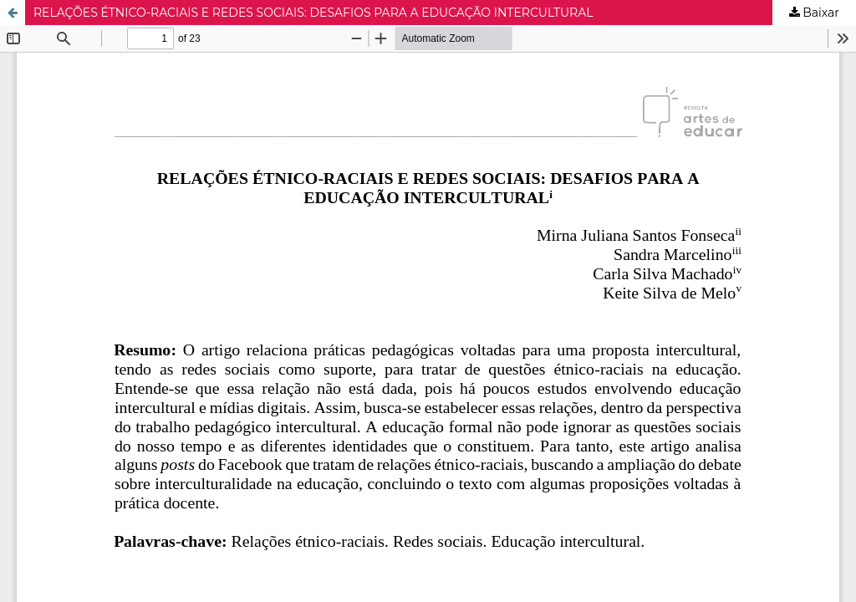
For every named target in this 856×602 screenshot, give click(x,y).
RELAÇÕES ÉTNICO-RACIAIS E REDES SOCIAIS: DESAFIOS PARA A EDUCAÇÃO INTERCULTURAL (313, 12)
